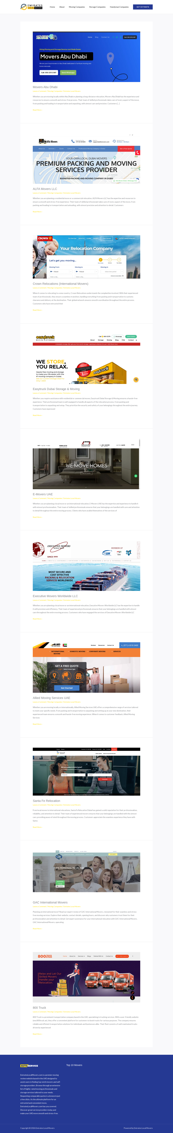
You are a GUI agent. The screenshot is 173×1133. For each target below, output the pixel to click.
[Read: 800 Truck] (86, 977)
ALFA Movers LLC (46, 189)
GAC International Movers (52, 902)
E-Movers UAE (44, 494)
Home (55, 7)
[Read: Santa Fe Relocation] (86, 771)
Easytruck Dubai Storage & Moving (58, 389)
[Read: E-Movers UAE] (86, 464)
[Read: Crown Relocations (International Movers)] (86, 256)
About (64, 7)
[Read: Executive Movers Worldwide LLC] (86, 565)
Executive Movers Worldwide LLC (57, 596)
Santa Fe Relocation (48, 801)
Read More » (38, 110)
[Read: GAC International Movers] (86, 873)
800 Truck (40, 1007)
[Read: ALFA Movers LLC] (86, 158)
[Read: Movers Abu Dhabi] (86, 56)
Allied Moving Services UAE (53, 698)
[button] (143, 7)
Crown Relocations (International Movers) (63, 283)
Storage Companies (98, 7)
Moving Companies (78, 7)
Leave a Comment (40, 91)
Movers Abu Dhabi (46, 87)
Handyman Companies (119, 7)
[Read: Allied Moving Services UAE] (86, 667)
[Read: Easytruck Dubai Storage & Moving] (86, 358)
